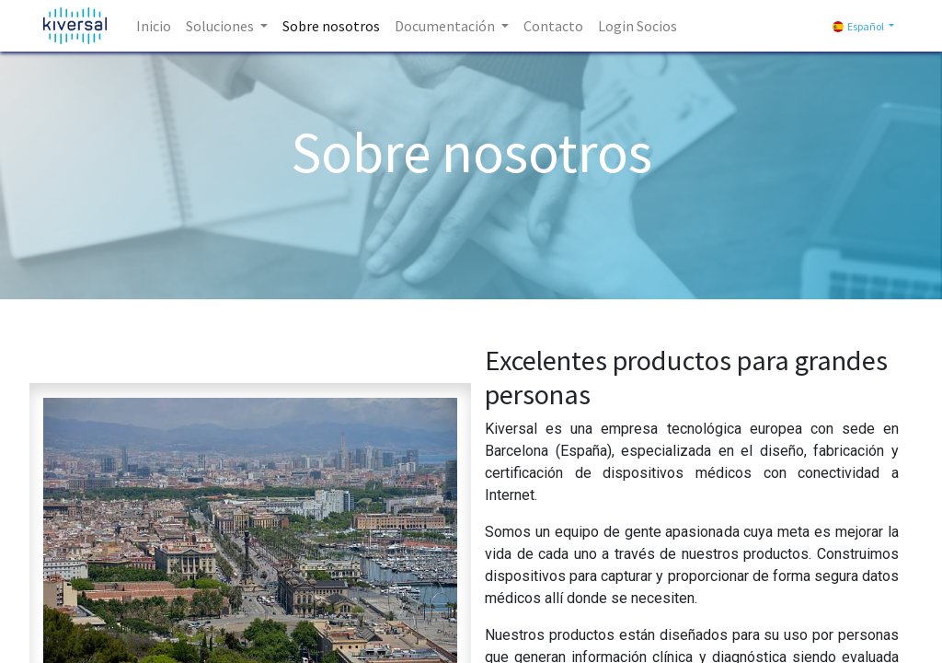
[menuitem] (153, 25)
